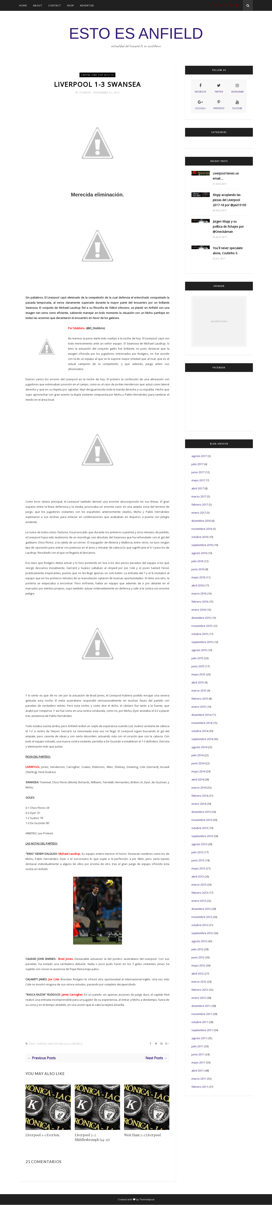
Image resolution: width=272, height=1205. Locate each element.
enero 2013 (198, 901)
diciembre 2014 (201, 715)
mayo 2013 (198, 868)
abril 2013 (197, 876)
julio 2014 (197, 755)
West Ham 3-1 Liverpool (142, 1135)
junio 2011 (197, 1054)
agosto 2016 (199, 553)
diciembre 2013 (201, 812)
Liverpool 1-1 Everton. (43, 1135)
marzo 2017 (198, 496)
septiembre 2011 (202, 1030)
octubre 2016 (199, 537)
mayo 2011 (198, 1062)
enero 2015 (198, 707)
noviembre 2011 (201, 1014)
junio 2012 (197, 957)
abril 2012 (197, 973)
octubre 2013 (199, 828)
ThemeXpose (146, 1199)
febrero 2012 (199, 990)
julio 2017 (197, 464)
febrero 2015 (199, 698)
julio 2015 (197, 658)
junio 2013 (197, 860)
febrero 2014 (199, 796)
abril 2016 (197, 585)
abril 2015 (197, 682)
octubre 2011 (199, 1022)
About (37, 5)
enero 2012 (198, 998)
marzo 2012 (198, 981)
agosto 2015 (199, 650)
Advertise (87, 5)
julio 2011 (197, 1046)
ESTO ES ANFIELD (136, 33)
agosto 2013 (199, 844)
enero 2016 (198, 610)
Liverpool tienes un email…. (226, 175)
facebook (200, 87)
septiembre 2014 (202, 739)
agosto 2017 (199, 456)
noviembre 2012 (201, 917)
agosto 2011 (199, 1038)
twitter (219, 87)
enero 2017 (198, 513)
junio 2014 (197, 763)
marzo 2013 (198, 884)
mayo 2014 (198, 771)
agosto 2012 (199, 941)
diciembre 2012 (201, 909)
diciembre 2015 (201, 618)
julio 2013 (197, 852)
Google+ (200, 104)
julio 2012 (197, 949)
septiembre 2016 (202, 545)
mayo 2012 (198, 965)
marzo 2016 (198, 593)
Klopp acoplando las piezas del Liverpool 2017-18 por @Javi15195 (229, 200)
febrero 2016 (199, 601)
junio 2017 (197, 472)
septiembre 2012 (202, 933)
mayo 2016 (198, 577)
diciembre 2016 (201, 521)
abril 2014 (197, 779)
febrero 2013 (199, 893)
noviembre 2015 (201, 626)
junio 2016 (197, 569)
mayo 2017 (198, 480)
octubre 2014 (199, 731)
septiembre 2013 (202, 836)
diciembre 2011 (201, 1006)
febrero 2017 (199, 504)
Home (23, 5)
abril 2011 (197, 1070)
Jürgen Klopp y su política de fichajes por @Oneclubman (228, 226)
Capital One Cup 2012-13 (97, 74)
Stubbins (85, 92)
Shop (70, 5)
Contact (54, 5)
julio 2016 (197, 561)
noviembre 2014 (201, 723)
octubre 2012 (199, 925)
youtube (237, 104)
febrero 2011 (199, 1087)
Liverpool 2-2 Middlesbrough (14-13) (92, 1137)
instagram (237, 87)
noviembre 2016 (201, 529)
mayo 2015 (198, 674)
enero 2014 (198, 804)
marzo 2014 (198, 787)
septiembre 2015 (202, 642)
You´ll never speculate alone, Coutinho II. (228, 250)
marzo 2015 (198, 690)
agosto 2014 (199, 747)
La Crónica (74, 1044)
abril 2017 (197, 488)
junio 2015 (197, 666)
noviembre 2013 (201, 820)
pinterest (218, 104)
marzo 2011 (198, 1079)
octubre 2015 (199, 634)
